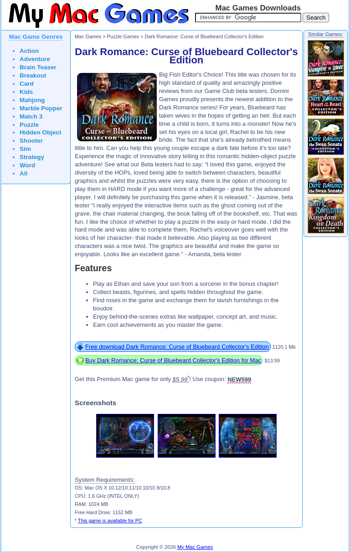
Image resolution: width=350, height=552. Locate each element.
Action (29, 50)
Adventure (35, 59)
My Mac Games (195, 547)
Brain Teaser (38, 67)
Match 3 (31, 116)
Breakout (33, 75)
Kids (26, 91)
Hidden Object (41, 132)
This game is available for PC (110, 520)
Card (27, 83)
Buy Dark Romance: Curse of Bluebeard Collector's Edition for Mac (173, 360)
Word (27, 165)
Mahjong (32, 100)
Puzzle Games (123, 36)
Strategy (32, 157)
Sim (25, 148)
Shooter (31, 140)
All (23, 173)
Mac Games (88, 36)
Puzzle (29, 124)
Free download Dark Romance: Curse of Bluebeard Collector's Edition (177, 346)
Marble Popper (41, 108)
